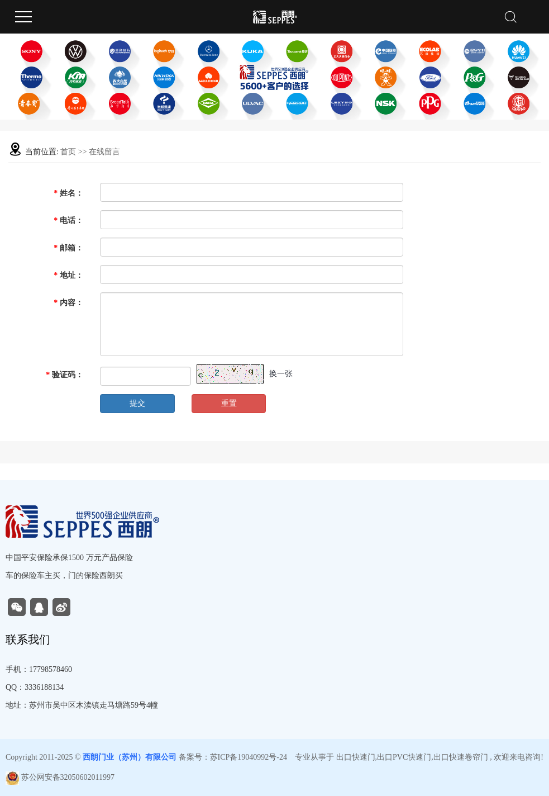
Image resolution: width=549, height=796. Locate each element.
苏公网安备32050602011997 (60, 777)
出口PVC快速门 (404, 757)
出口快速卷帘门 (460, 757)
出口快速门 (355, 757)
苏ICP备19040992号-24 (248, 757)
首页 (68, 152)
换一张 (281, 373)
